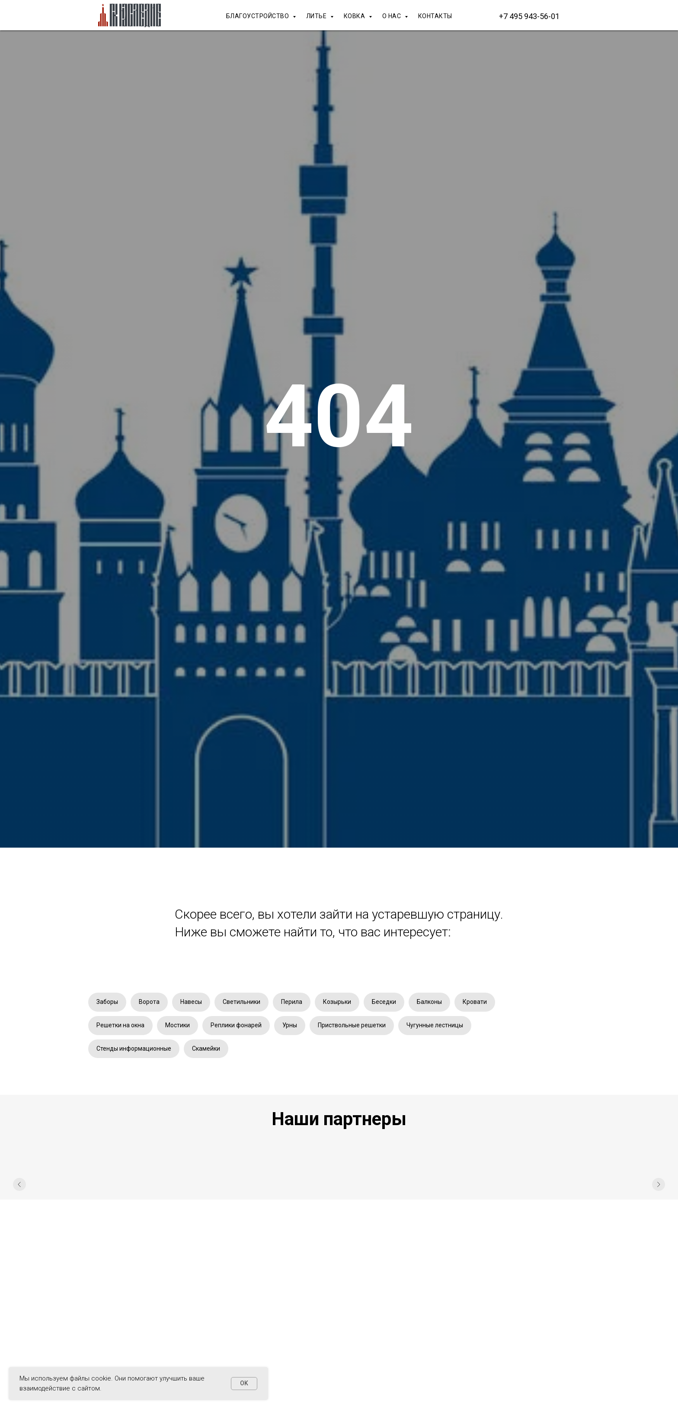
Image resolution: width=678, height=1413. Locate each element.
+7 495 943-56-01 (529, 16)
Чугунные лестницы (434, 1025)
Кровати (475, 1001)
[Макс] (581, 16)
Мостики (177, 1025)
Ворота (149, 1001)
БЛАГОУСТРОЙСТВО (258, 16)
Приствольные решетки (352, 1025)
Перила (291, 1001)
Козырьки (337, 1001)
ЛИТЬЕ (317, 16)
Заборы (107, 1001)
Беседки (384, 1001)
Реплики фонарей (236, 1025)
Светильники (241, 1001)
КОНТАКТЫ (435, 16)
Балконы (429, 1001)
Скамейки (206, 1048)
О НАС (392, 16)
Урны (289, 1025)
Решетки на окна (120, 1025)
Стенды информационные (133, 1048)
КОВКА (355, 16)
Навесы (191, 1001)
